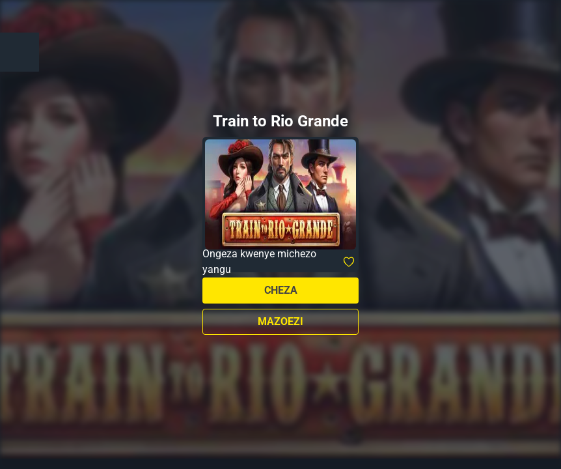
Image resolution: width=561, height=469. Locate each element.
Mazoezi (280, 321)
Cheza (280, 290)
